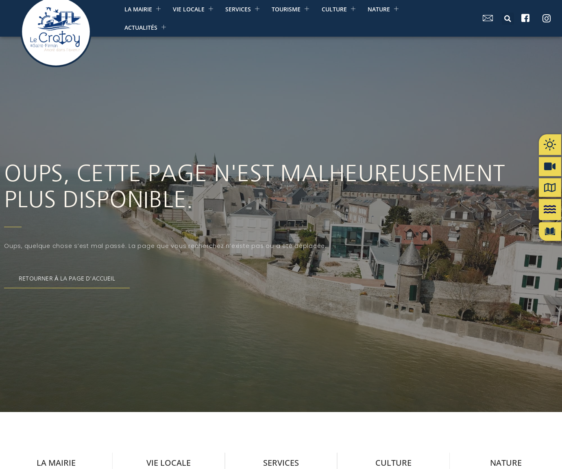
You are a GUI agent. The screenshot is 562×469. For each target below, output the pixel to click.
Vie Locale (192, 9)
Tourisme (290, 9)
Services (242, 9)
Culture (338, 9)
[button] (508, 19)
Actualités (145, 27)
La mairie (142, 9)
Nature (382, 9)
